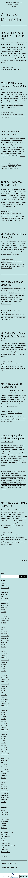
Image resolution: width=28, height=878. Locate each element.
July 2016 (3, 688)
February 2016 (4, 697)
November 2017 (5, 655)
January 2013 (4, 769)
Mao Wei (3, 482)
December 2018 (5, 636)
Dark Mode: (23, 876)
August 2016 (4, 686)
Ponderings (9, 116)
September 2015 (5, 708)
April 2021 (3, 596)
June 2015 (3, 714)
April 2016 (3, 692)
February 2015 (4, 723)
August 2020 (4, 607)
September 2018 (5, 640)
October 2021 (4, 592)
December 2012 (5, 771)
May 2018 (3, 649)
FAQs (12, 877)
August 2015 (4, 710)
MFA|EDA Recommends (10, 218)
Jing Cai (24, 480)
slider (2, 847)
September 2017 (5, 660)
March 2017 (4, 673)
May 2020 (3, 612)
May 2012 (3, 780)
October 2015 (4, 705)
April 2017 (3, 670)
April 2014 (3, 743)
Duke (21, 478)
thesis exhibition (14, 168)
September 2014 (5, 732)
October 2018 (4, 638)
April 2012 (3, 782)
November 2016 (5, 679)
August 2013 (4, 760)
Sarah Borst (7, 370)
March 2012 (4, 784)
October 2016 (4, 681)
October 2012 (4, 775)
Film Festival (4, 828)
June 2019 (3, 625)
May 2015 (3, 716)
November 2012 (5, 773)
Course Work (20, 216)
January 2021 (4, 598)
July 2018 (3, 644)
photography (9, 485)
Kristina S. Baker (7, 541)
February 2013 (4, 767)
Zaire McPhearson (9, 489)
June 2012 (3, 778)
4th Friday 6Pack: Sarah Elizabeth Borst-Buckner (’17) (13, 336)
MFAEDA (10, 317)
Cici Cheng (10, 478)
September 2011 (5, 797)
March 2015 (4, 721)
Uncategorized (10, 262)
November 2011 (5, 793)
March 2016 (4, 695)
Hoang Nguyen (13, 480)
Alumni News (21, 264)
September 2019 (5, 620)
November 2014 (5, 727)
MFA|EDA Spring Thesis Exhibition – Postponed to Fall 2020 (13, 438)
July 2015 (3, 712)
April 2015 (3, 719)
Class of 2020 (17, 478)
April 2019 (3, 627)
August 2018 (4, 642)
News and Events (20, 218)
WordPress (14, 867)
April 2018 (3, 651)
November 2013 (5, 753)
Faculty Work (18, 114)
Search (3, 573)
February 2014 (4, 747)
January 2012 (4, 788)
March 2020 (4, 614)
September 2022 (5, 588)
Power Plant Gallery (9, 220)
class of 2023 (8, 168)
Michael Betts (19, 484)
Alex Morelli (18, 475)
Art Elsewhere (11, 114)
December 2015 (5, 701)
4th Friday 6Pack (13, 264)
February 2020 (4, 616)
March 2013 (4, 764)
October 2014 (4, 729)
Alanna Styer (12, 475)
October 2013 (4, 756)
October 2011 (4, 795)
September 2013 (5, 758)
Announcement (13, 216)
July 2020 (3, 609)
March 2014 (4, 745)
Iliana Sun (19, 480)
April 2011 (3, 802)
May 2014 (3, 740)
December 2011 (5, 791)
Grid (22, 114)
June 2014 (3, 738)
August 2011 (4, 799)
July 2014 (3, 736)
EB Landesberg (10, 418)
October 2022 (4, 585)
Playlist (2, 220)
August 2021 (4, 594)
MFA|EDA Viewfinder (14, 2)
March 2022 (4, 590)
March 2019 (4, 629)
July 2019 (3, 622)
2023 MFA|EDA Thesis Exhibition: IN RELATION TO (13, 36)
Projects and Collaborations (18, 116)
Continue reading (10, 107)
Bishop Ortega (20, 477)
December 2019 (5, 618)
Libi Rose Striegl (10, 266)
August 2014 (4, 734)
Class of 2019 (17, 316)
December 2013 (5, 751)
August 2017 (4, 662)
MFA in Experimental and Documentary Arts (15, 482)
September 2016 (5, 684)
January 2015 (4, 725)
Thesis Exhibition (17, 69)
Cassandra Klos (4, 478)
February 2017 (4, 675)
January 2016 (4, 699)
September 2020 (5, 605)
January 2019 (4, 633)
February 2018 (4, 653)
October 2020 (4, 603)
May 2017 (3, 668)
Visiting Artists (4, 856)
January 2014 (4, 749)
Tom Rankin (18, 487)
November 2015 (5, 703)
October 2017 (4, 657)
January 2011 (4, 804)
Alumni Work (4, 266)
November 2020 (5, 601)
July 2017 (3, 664)
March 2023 (4, 583)
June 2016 (3, 690)
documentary (17, 539)
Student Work (17, 220)
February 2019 (4, 631)
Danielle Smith (4, 317)
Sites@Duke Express (5, 876)
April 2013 (3, 762)
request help (16, 877)
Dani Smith (23, 316)
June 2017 (3, 666)
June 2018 (3, 646)
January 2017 (4, 677)
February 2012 (4, 786)
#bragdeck (7, 216)
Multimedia (10, 69)
